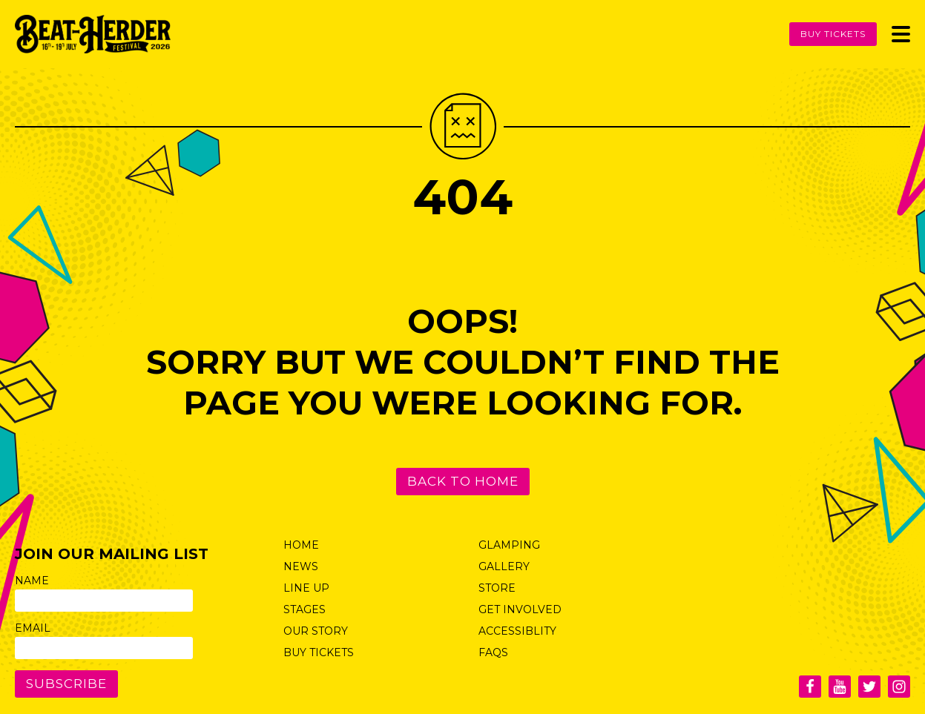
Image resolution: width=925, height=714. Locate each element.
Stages (304, 609)
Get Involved (520, 609)
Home (301, 545)
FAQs (493, 652)
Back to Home (463, 481)
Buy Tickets (833, 33)
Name (32, 580)
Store (497, 588)
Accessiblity (517, 631)
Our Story (315, 631)
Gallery (504, 566)
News (300, 566)
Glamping (509, 545)
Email (32, 628)
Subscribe (66, 683)
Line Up (306, 588)
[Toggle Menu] (901, 34)
